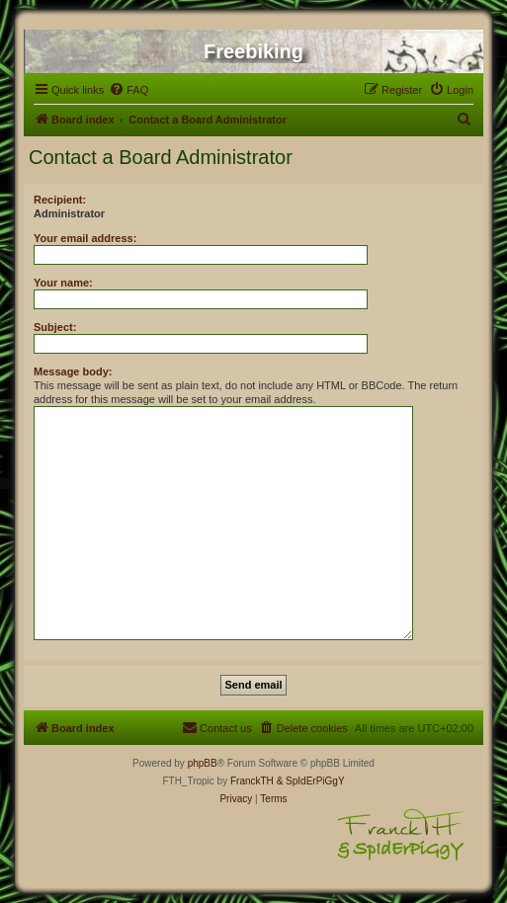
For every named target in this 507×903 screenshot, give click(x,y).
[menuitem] (128, 90)
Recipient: (60, 199)
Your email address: (85, 238)
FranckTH (252, 781)
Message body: (73, 371)
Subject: (55, 327)
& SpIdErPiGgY (311, 781)
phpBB (202, 763)
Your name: (63, 282)
